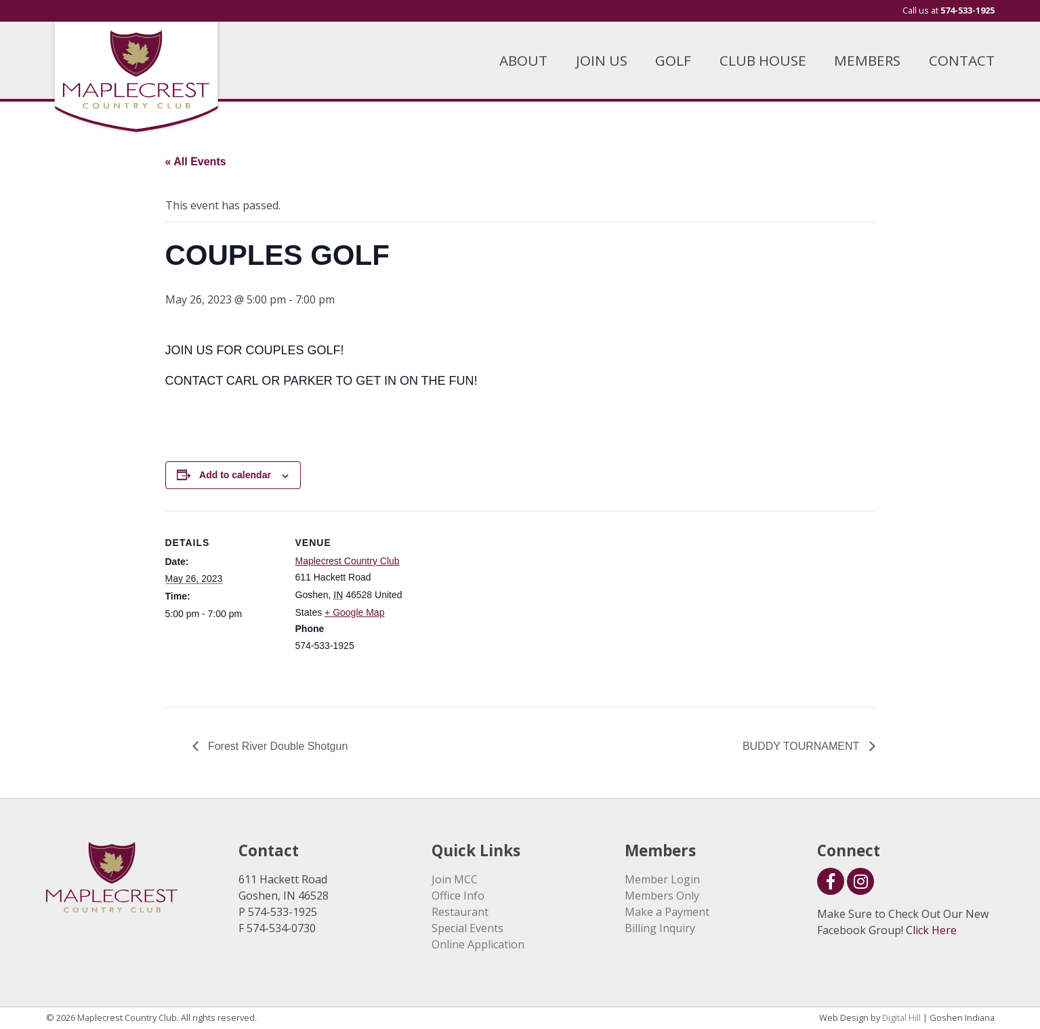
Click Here (931, 930)
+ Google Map (354, 612)
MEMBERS (867, 60)
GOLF (673, 60)
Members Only (662, 895)
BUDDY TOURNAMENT (802, 746)
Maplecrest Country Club (347, 560)
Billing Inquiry (660, 928)
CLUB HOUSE (763, 60)
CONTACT (962, 60)
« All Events (195, 161)
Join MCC (455, 879)
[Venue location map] (496, 604)
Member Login (662, 879)
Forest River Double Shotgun (276, 746)
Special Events (467, 928)
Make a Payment (667, 911)
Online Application (478, 944)
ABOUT (523, 60)
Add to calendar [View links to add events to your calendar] (235, 474)
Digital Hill (901, 1017)
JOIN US (601, 60)
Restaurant (460, 911)
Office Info (458, 895)
